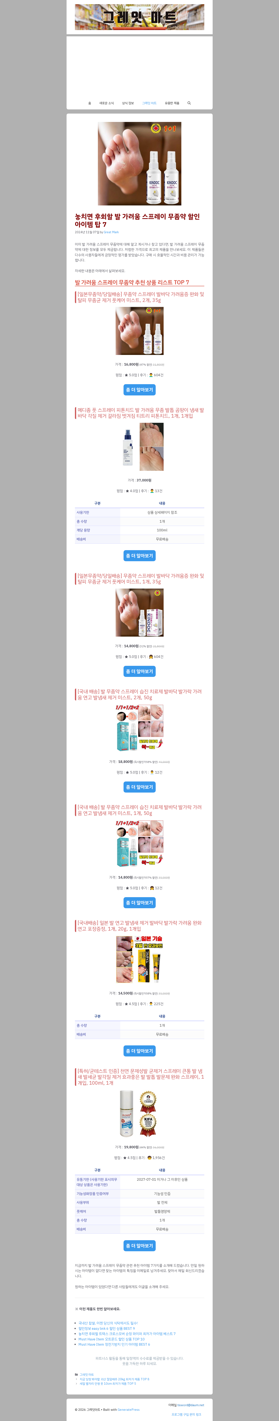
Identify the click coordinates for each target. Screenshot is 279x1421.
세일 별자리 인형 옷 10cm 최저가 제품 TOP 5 (108, 1383)
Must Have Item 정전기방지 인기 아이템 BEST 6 (114, 1344)
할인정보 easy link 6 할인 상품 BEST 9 (106, 1328)
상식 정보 (128, 103)
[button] (189, 103)
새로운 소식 (106, 103)
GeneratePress (129, 1409)
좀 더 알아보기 (139, 389)
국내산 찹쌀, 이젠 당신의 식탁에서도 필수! (108, 1323)
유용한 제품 (172, 103)
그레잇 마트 (149, 103)
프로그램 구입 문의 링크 (186, 1414)
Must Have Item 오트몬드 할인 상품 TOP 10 (111, 1339)
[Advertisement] (140, 65)
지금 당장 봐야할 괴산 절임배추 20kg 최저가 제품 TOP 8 (114, 1379)
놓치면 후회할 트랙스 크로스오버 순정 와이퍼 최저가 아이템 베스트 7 (127, 1333)
